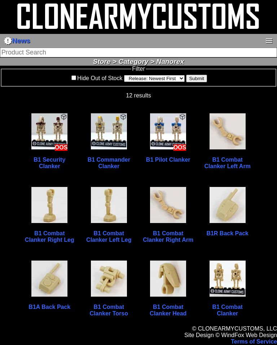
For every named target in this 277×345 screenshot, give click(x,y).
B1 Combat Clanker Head (168, 310)
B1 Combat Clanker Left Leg (108, 236)
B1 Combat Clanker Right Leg (49, 236)
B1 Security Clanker (49, 163)
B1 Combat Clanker (227, 310)
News (17, 40)
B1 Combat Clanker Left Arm (228, 163)
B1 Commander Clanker (109, 163)
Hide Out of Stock (99, 78)
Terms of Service (254, 342)
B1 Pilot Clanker (168, 160)
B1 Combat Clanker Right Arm (168, 236)
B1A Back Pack (49, 307)
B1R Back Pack (227, 233)
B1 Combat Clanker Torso (109, 310)
